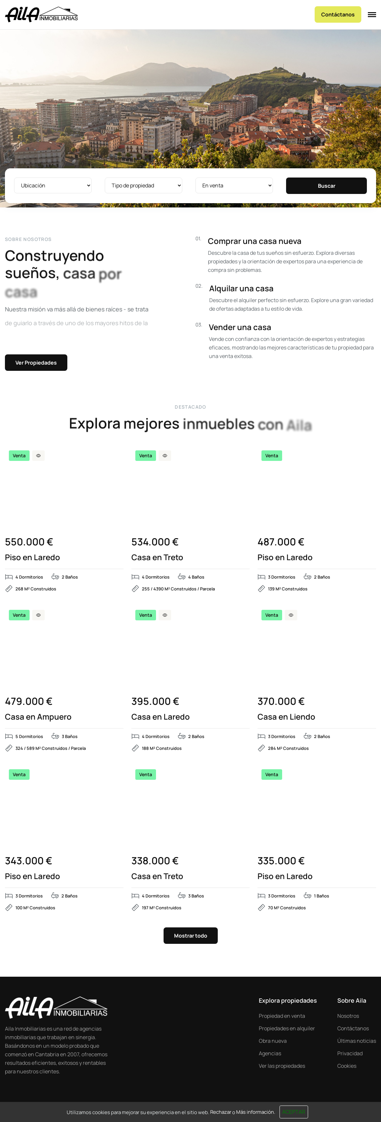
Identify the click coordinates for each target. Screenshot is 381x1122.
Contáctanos (353, 1028)
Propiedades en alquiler (287, 1028)
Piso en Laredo (32, 557)
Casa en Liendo (286, 717)
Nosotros (348, 1015)
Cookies (346, 1065)
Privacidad (350, 1053)
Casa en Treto (157, 557)
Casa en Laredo (160, 717)
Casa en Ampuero (38, 717)
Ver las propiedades (282, 1065)
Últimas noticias (356, 1040)
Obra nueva (273, 1040)
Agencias (270, 1053)
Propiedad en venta (282, 1015)
